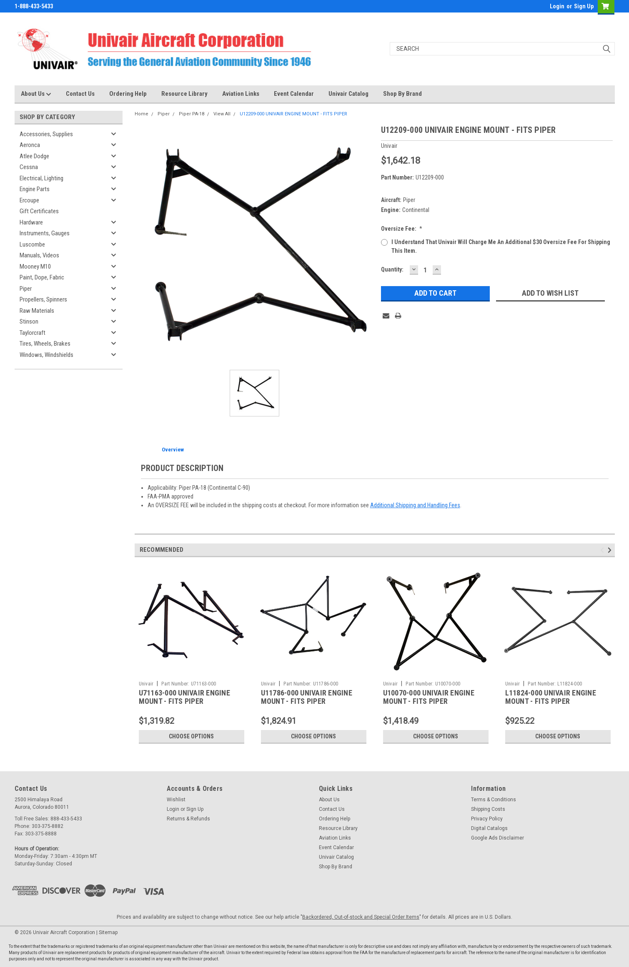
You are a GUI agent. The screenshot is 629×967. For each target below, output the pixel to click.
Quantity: (392, 269)
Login (557, 6)
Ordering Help (128, 93)
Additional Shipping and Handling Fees (415, 505)
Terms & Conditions (493, 800)
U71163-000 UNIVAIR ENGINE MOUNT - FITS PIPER (184, 697)
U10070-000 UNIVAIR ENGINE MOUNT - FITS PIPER (428, 697)
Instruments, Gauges (45, 233)
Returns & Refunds (188, 819)
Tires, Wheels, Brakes (45, 343)
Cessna (29, 167)
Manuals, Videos (39, 255)
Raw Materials (37, 310)
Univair (146, 684)
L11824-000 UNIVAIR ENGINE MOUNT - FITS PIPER (550, 697)
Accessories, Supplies (46, 134)
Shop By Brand (402, 93)
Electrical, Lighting (41, 178)
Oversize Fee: (402, 228)
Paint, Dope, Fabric (42, 277)
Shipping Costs (488, 809)
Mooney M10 (35, 266)
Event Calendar (294, 93)
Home (141, 114)
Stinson (29, 321)
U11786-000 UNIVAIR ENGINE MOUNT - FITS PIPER (306, 697)
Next (611, 550)
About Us (36, 94)
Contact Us (80, 93)
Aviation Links (240, 93)
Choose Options (191, 736)
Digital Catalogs (489, 828)
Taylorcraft (32, 332)
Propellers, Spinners (43, 299)
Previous (603, 550)
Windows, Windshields (46, 355)
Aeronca (30, 145)
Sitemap (108, 932)
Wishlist (176, 800)
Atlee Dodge (34, 156)
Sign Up (584, 6)
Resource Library (184, 93)
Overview (173, 449)
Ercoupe (29, 200)
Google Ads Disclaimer (497, 838)
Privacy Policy (487, 819)
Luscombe (32, 244)
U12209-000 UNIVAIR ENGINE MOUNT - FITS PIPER (293, 114)
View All (222, 114)
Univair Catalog (348, 93)
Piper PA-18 (191, 114)
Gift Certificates (39, 211)
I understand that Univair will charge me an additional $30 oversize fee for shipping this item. (500, 246)
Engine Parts (35, 189)
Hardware (31, 222)
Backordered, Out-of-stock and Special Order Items (360, 917)
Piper (26, 288)
